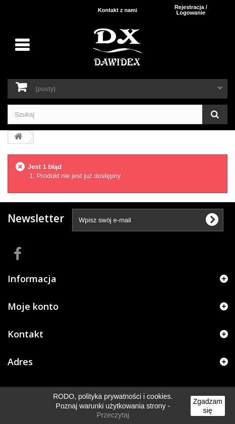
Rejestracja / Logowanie (190, 10)
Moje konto (33, 306)
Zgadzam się (207, 405)
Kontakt (25, 334)
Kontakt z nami (117, 10)
